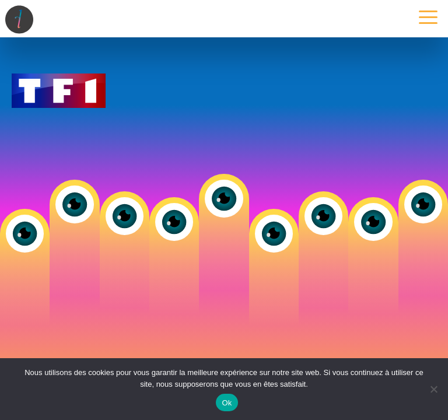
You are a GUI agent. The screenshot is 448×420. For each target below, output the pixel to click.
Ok (227, 402)
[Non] (433, 389)
